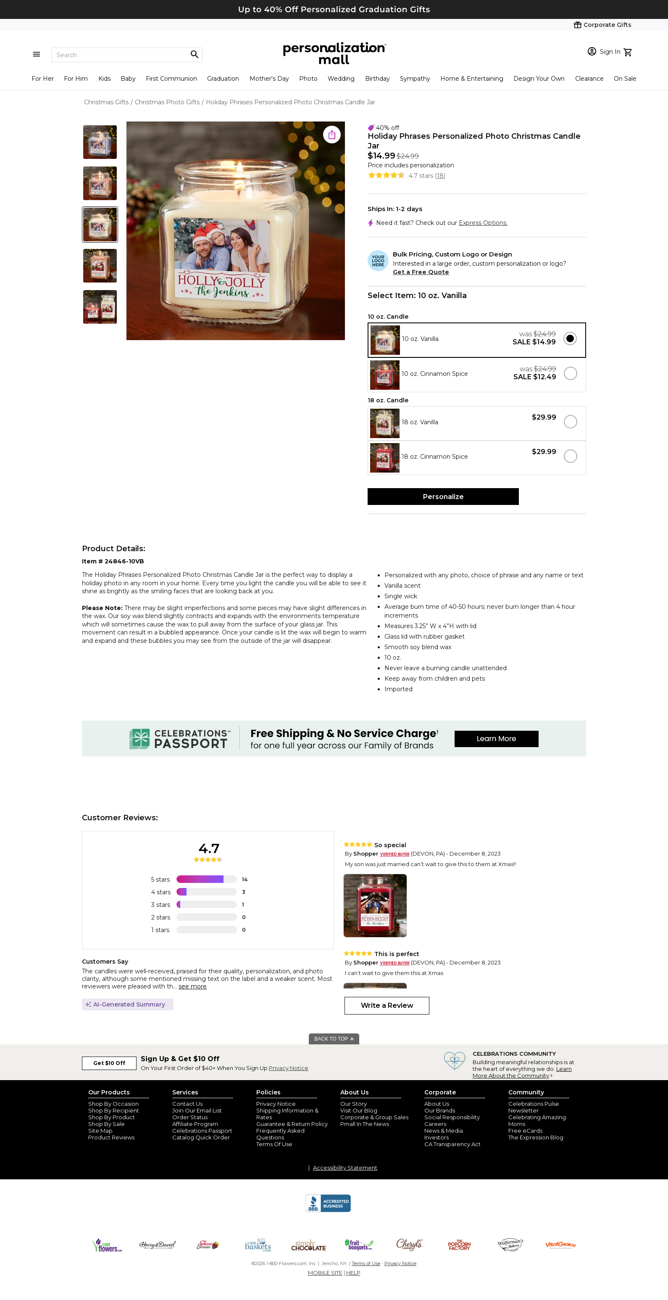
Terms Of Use (274, 1144)
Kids (104, 78)
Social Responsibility (452, 1117)
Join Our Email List (197, 1110)
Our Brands (439, 1110)
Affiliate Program (195, 1123)
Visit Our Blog (358, 1110)
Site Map (100, 1130)
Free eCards (525, 1130)
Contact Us (187, 1103)
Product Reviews (111, 1137)
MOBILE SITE (325, 1272)
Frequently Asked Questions (280, 1134)
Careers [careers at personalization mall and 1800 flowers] (435, 1123)
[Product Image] (235, 231)
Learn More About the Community (522, 1072)
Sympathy (415, 78)
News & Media (443, 1130)
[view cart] (628, 51)
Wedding (341, 78)
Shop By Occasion (113, 1103)
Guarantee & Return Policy (292, 1123)
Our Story (353, 1103)
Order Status (190, 1117)
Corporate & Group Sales (374, 1117)
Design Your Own (539, 78)
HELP (353, 1272)
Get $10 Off (109, 1063)
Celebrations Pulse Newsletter (533, 1107)
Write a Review (387, 1005)
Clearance (589, 78)
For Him (76, 78)
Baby (128, 78)
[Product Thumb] (100, 142)
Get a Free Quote (421, 272)
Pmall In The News (364, 1123)
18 (440, 176)
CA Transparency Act (452, 1144)
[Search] (127, 55)
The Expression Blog (535, 1137)
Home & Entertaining (471, 78)
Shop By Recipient (113, 1110)
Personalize (443, 497)
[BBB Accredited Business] (328, 1211)
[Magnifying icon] (194, 55)
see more (193, 986)
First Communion (171, 78)
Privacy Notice (288, 1068)
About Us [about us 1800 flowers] (436, 1103)
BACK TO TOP (335, 1039)
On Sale (625, 78)
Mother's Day (269, 78)
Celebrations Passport (202, 1130)
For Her (43, 78)
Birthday (377, 78)
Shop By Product (111, 1117)
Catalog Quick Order (201, 1137)
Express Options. (483, 223)
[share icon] (332, 134)
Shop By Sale (106, 1123)
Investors (436, 1137)
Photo (308, 78)
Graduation (223, 78)
